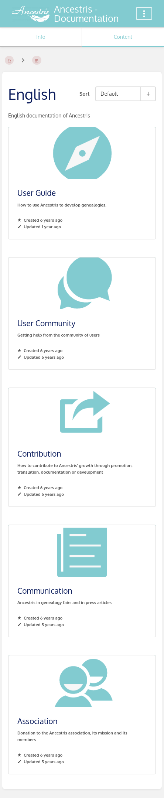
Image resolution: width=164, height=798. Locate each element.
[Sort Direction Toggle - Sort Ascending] (147, 93)
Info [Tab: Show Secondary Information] (40, 37)
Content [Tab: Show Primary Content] (123, 37)
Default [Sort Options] (109, 93)
